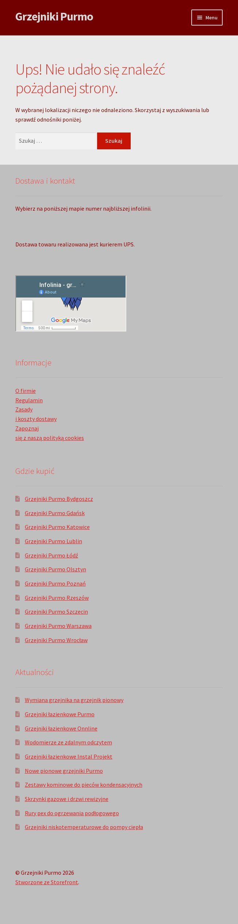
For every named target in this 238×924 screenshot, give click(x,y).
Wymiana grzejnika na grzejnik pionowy (74, 699)
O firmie (25, 390)
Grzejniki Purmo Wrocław (56, 640)
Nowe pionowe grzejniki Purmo (64, 770)
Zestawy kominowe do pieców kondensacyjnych (83, 784)
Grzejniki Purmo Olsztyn (55, 569)
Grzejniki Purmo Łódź (51, 555)
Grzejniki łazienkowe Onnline (61, 728)
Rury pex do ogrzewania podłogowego (72, 813)
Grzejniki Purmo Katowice (57, 526)
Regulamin (29, 400)
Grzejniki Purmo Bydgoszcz (59, 498)
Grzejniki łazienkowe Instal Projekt (68, 756)
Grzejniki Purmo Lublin (53, 541)
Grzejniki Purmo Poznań (55, 583)
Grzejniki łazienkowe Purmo (60, 714)
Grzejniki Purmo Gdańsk (55, 513)
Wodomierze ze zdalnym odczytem (68, 742)
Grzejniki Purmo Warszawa (58, 625)
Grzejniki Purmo (54, 16)
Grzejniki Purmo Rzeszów (57, 597)
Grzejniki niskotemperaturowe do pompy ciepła (84, 827)
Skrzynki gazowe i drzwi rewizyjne (66, 798)
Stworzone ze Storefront (46, 882)
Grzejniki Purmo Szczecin (56, 611)
